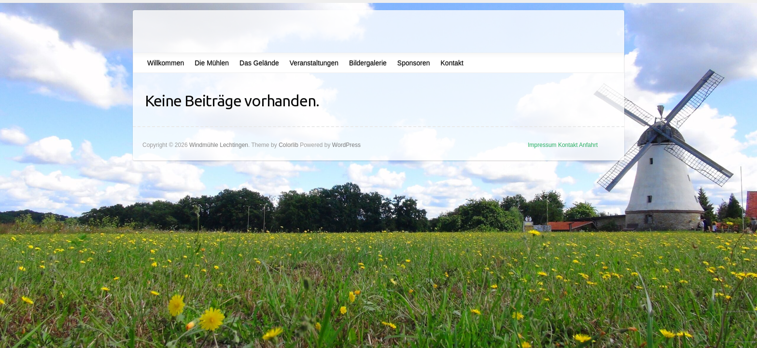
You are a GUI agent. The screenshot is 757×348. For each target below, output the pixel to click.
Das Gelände (259, 63)
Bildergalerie (368, 63)
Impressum (542, 145)
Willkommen (165, 63)
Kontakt (452, 63)
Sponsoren (413, 63)
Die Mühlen (212, 63)
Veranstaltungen (314, 63)
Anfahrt (588, 145)
